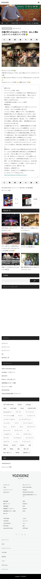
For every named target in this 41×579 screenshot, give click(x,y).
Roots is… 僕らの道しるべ (9, 379)
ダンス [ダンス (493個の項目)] (21, 426)
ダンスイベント (15, 187)
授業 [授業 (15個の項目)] (4, 449)
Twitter (16, 534)
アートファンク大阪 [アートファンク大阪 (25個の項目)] (8, 415)
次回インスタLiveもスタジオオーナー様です (10, 268)
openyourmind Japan (8, 528)
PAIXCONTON (5, 390)
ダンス (24, 523)
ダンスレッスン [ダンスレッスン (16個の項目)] (19, 430)
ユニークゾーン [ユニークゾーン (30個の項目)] (30, 437)
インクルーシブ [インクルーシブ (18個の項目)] (31, 415)
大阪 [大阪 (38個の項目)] (29, 445)
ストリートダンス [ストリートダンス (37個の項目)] (28, 423)
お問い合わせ (6, 492)
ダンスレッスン (6, 347)
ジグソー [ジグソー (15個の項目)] (17, 423)
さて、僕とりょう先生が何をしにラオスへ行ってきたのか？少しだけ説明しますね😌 (10, 248)
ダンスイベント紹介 (7, 386)
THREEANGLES (6, 463)
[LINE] (20, 39)
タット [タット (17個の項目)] (5, 426)
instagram (25, 503)
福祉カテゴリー (6, 503)
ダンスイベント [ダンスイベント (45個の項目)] (31, 426)
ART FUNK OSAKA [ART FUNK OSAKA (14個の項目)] (8, 404)
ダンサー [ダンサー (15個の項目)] (13, 426)
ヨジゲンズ (5, 343)
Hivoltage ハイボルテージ (8, 372)
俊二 (3, 354)
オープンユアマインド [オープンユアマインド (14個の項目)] (25, 419)
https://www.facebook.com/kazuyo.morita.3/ (15, 175)
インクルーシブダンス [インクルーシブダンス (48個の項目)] (9, 419)
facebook (25, 508)
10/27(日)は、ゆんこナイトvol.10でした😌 (9, 229)
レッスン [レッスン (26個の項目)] (15, 441)
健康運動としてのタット (8, 508)
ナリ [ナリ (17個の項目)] (28, 430)
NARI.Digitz (25, 528)
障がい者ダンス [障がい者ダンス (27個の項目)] (7, 452)
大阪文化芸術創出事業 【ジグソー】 (11, 393)
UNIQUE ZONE (7, 28)
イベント (5, 190)
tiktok (24, 506)
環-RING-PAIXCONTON (28, 492)
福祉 (21, 187)
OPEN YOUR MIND (27, 487)
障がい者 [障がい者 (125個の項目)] (26, 449)
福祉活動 (4, 556)
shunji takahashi (7, 523)
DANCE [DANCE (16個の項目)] (20, 404)
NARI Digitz (6, 525)
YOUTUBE (4, 552)
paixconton (4, 375)
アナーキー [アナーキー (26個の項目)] (19, 412)
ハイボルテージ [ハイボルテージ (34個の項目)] (7, 434)
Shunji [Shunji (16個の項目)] (22, 408)
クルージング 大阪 (6, 467)
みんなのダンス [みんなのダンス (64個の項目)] (7, 412)
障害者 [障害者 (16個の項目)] (17, 452)
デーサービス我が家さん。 (28, 247)
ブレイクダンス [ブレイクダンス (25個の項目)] (17, 437)
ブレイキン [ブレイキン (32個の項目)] (6, 437)
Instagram (22, 534)
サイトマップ (5, 569)
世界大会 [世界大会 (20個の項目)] (5, 445)
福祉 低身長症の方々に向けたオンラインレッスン (30, 268)
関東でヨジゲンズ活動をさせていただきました (30, 229)
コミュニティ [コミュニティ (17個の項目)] (6, 423)
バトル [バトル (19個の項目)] (17, 434)
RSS (25, 534)
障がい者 (25, 187)
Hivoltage (25, 489)
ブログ (3, 561)
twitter (24, 511)
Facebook (19, 534)
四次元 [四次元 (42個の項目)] (14, 445)
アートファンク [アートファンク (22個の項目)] (30, 412)
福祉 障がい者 (5, 357)
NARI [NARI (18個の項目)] (4, 408)
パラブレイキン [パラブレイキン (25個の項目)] (27, 434)
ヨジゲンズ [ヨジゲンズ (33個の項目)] (6, 441)
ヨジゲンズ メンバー (8, 489)
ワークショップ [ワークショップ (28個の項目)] (26, 441)
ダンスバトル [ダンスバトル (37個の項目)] (6, 430)
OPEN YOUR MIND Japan (9, 368)
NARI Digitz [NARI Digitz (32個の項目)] (13, 408)
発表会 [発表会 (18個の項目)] (11, 449)
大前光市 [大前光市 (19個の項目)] (22, 445)
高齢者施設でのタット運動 (9, 383)
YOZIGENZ (5, 2)
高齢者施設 (30, 187)
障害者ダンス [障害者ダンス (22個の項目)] (26, 452)
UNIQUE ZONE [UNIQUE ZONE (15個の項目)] (32, 408)
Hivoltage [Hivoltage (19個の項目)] (28, 404)
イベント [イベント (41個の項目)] (20, 415)
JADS (4, 487)
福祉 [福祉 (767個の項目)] (18, 449)
